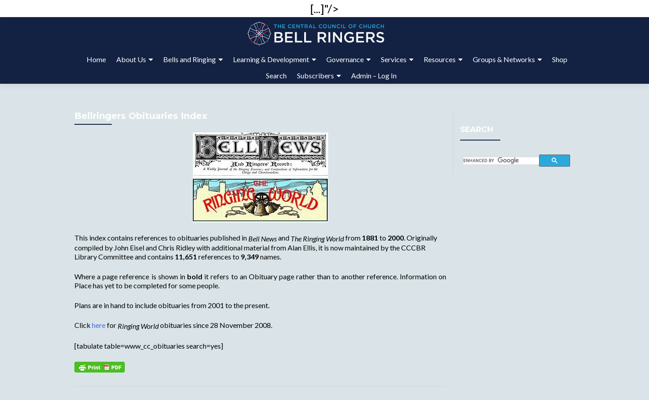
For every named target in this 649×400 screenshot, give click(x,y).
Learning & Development (271, 59)
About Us (131, 59)
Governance (345, 59)
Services (394, 59)
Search (276, 75)
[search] (501, 161)
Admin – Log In (374, 75)
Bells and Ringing (189, 59)
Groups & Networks (504, 59)
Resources (440, 59)
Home (96, 59)
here (98, 325)
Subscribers (315, 75)
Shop (559, 59)
